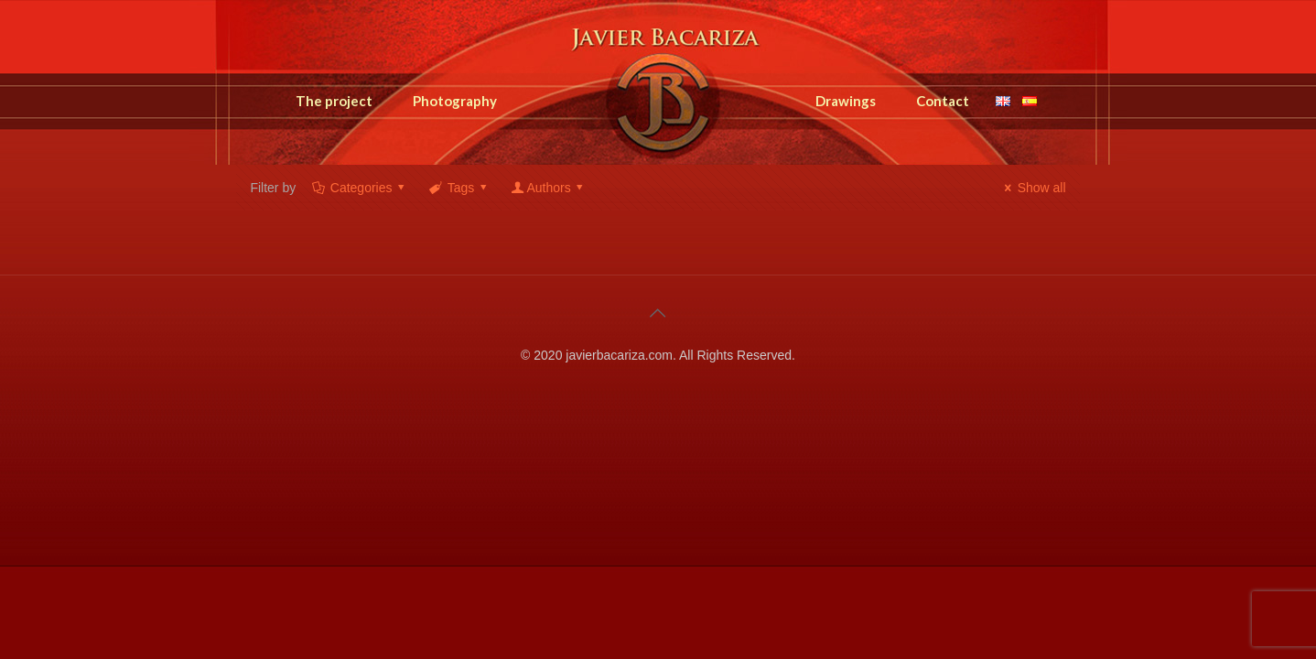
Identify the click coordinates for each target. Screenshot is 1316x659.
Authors (548, 187)
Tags (459, 187)
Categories (359, 187)
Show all (1032, 187)
